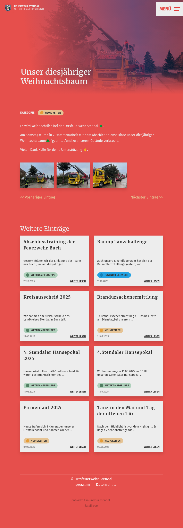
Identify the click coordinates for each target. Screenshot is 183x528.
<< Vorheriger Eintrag (37, 197)
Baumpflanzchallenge (122, 241)
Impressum (80, 484)
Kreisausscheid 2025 (47, 297)
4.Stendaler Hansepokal (125, 352)
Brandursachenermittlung (127, 297)
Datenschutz (106, 484)
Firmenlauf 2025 (43, 407)
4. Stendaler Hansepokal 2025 (52, 355)
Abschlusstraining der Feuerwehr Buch (49, 244)
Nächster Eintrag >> (147, 197)
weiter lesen (78, 281)
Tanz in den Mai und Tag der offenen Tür (126, 410)
